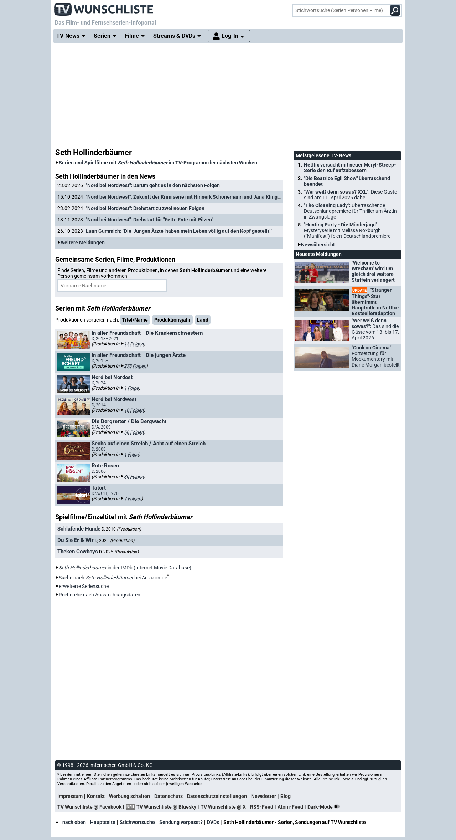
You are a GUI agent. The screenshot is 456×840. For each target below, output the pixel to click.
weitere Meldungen (83, 242)
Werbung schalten (129, 796)
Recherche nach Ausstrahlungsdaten (99, 595)
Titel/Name (135, 320)
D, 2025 (119, 551)
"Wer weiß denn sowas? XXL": (350, 194)
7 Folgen (132, 498)
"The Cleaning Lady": (350, 211)
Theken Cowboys (77, 551)
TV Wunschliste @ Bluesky (166, 807)
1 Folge (131, 388)
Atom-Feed (290, 807)
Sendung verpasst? (181, 822)
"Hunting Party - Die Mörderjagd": (347, 230)
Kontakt (96, 796)
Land (202, 320)
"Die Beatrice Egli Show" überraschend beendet (347, 181)
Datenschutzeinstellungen (217, 796)
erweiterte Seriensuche (84, 586)
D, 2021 (114, 540)
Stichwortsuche (137, 822)
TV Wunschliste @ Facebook (89, 807)
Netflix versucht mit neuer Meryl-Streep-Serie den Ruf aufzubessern (350, 167)
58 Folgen (134, 432)
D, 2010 (121, 529)
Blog (285, 796)
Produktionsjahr (172, 320)
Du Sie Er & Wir (75, 540)
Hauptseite (102, 822)
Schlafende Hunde (78, 529)
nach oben (70, 822)
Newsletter (263, 796)
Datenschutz (168, 796)
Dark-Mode (324, 807)
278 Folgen (135, 366)
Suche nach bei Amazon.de (113, 577)
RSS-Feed (261, 807)
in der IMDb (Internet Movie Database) (125, 567)
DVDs (213, 822)
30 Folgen (134, 476)
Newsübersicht (318, 244)
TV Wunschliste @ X (223, 807)
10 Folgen (134, 410)
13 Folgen (134, 344)
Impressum (70, 796)
